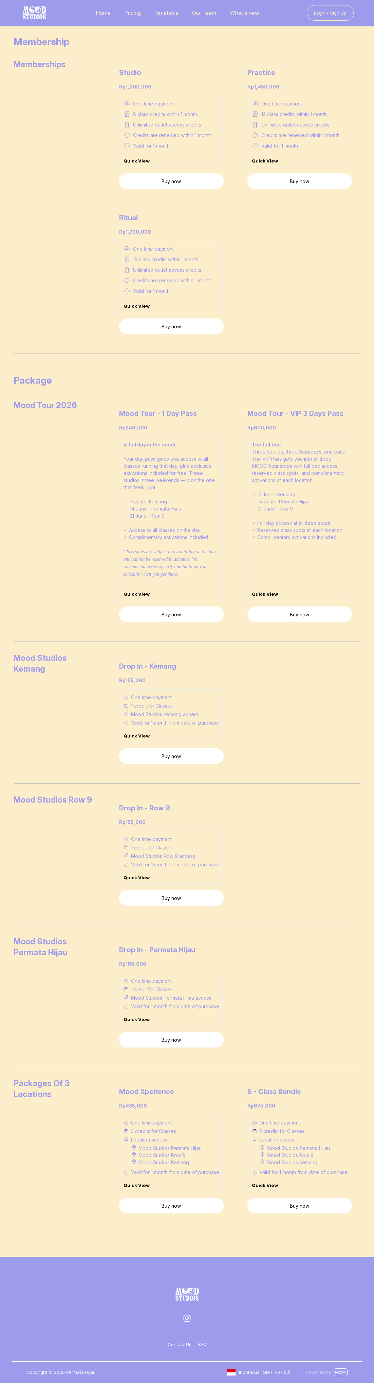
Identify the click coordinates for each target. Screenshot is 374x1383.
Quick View (137, 168)
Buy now (171, 189)
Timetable (166, 12)
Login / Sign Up (330, 13)
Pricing (132, 12)
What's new (244, 12)
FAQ (202, 1344)
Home (103, 12)
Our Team (204, 12)
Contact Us (179, 1344)
